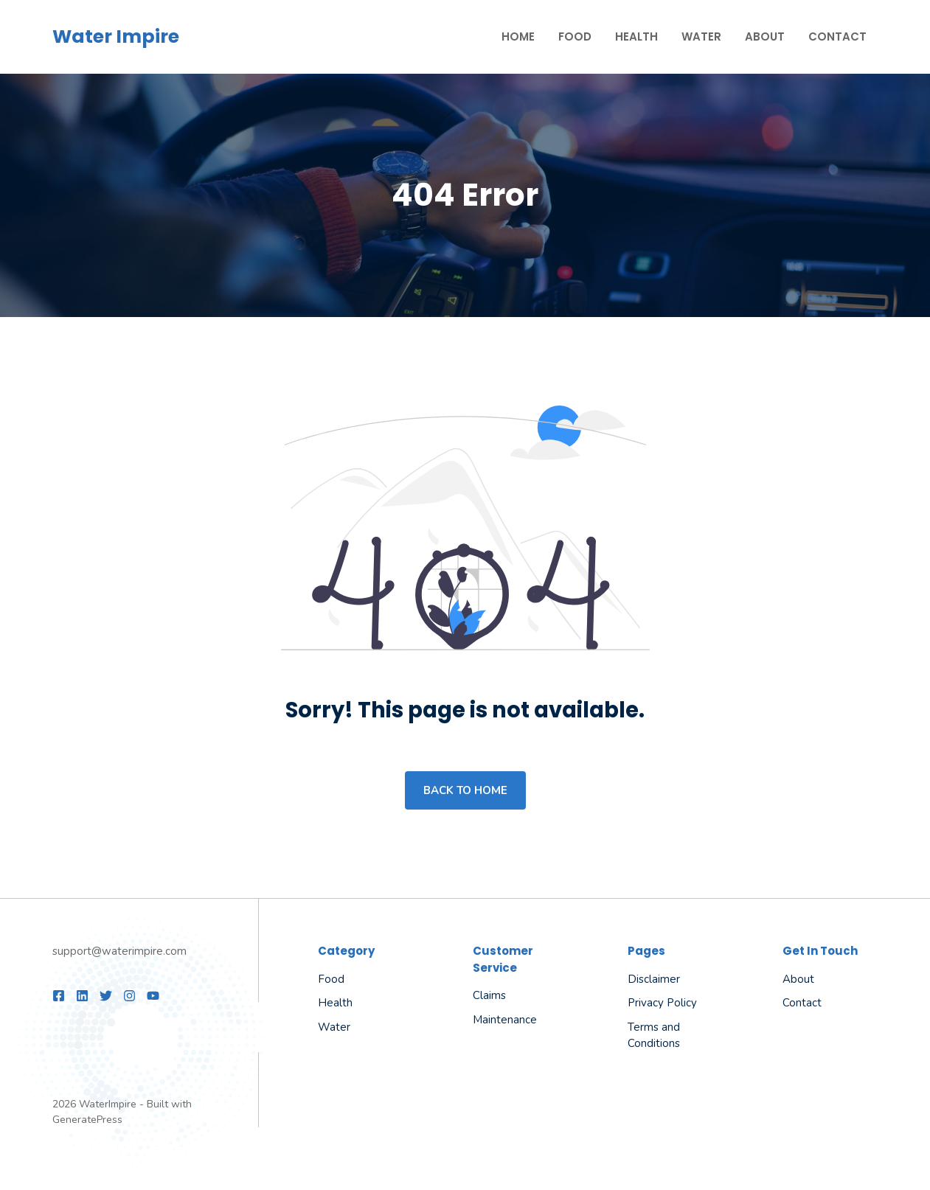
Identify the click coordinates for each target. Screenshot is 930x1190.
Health (636, 36)
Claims (489, 995)
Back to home (465, 790)
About (765, 36)
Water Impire (115, 36)
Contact (837, 36)
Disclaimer (654, 979)
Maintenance (505, 1019)
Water (701, 36)
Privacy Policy (662, 1002)
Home (518, 36)
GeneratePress (87, 1120)
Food (574, 36)
